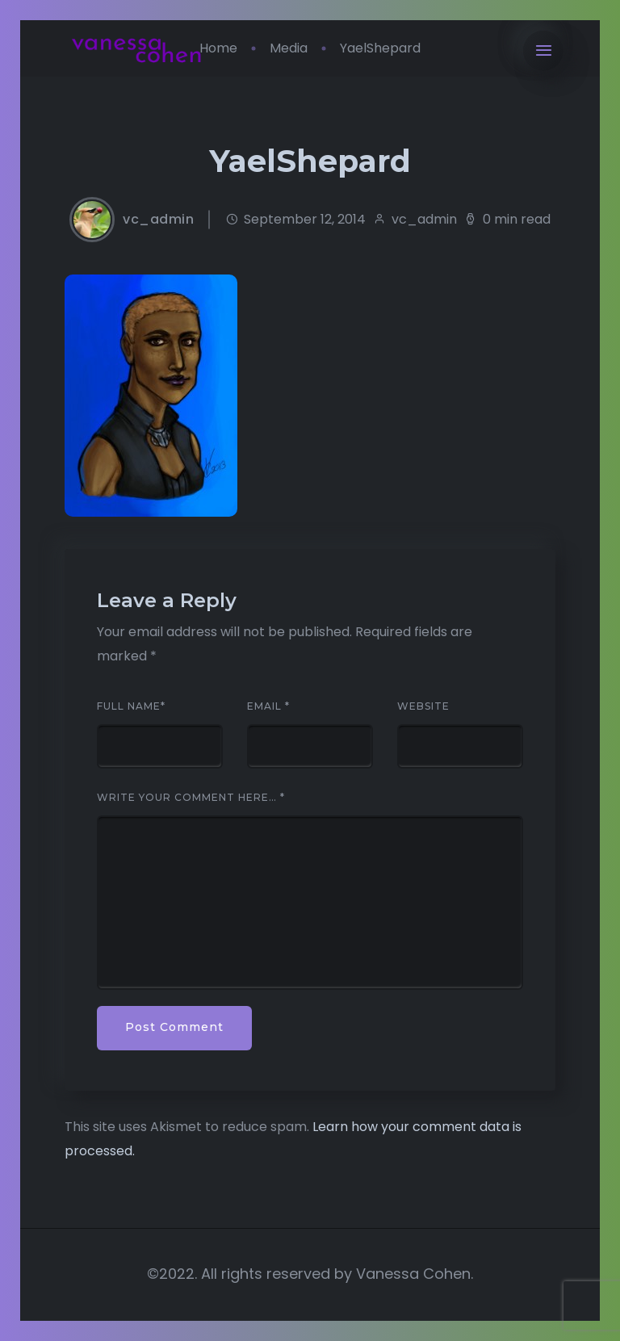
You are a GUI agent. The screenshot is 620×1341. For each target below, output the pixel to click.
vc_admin (158, 219)
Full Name (131, 706)
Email (268, 706)
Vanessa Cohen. (414, 1273)
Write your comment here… (191, 798)
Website (423, 706)
